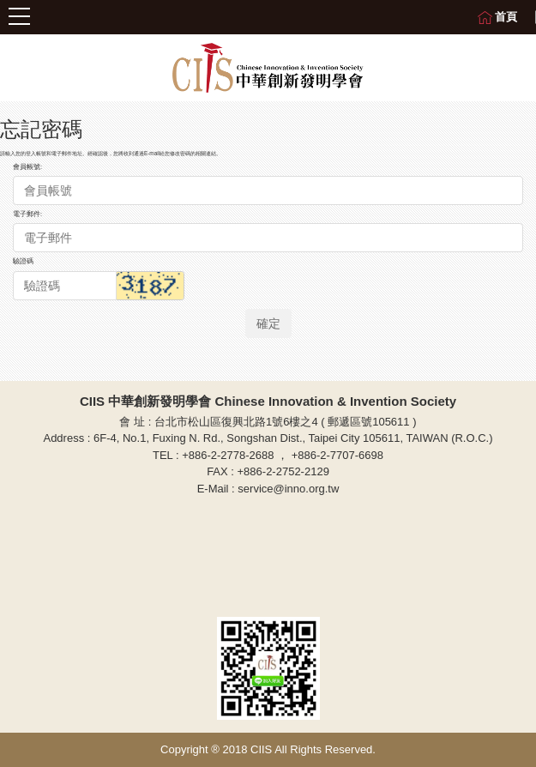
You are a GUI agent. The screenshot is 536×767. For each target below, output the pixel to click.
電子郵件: (27, 214)
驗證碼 (23, 261)
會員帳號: (27, 167)
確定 (268, 323)
